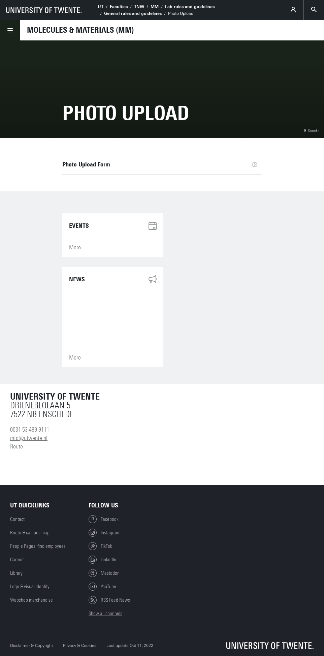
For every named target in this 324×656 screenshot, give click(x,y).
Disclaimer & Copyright (31, 645)
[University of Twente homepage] (44, 10)
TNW (139, 6)
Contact (17, 519)
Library (16, 573)
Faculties (119, 6)
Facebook (104, 519)
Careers (17, 560)
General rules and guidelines (133, 13)
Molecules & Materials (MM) (80, 30)
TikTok (100, 546)
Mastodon (104, 573)
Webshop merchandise (31, 600)
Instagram (104, 533)
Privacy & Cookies (79, 645)
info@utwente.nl (28, 438)
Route (16, 446)
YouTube (102, 587)
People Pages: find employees (38, 546)
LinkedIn (102, 560)
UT (100, 6)
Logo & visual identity (30, 587)
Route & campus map (30, 533)
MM (155, 6)
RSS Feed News (109, 600)
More (75, 247)
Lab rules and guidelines (190, 6)
